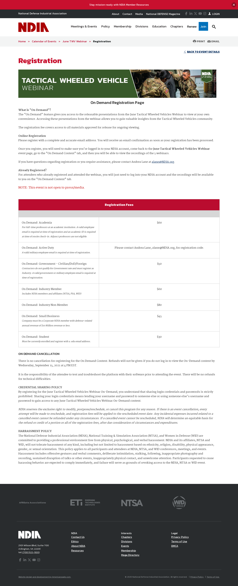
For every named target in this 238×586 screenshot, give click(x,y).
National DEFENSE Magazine (163, 14)
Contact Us (77, 537)
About (115, 14)
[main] (119, 265)
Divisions (126, 541)
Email (213, 41)
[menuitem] (84, 27)
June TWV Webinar (74, 41)
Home (22, 41)
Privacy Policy (180, 537)
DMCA (174, 546)
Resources (77, 550)
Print (199, 41)
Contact (127, 14)
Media (139, 14)
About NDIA (78, 546)
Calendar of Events (44, 41)
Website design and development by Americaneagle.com (44, 576)
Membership (128, 550)
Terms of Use (179, 541)
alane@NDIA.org (163, 162)
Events (125, 546)
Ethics (75, 541)
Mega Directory (130, 555)
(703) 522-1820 (31, 552)
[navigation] (138, 27)
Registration (102, 41)
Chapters (126, 537)
